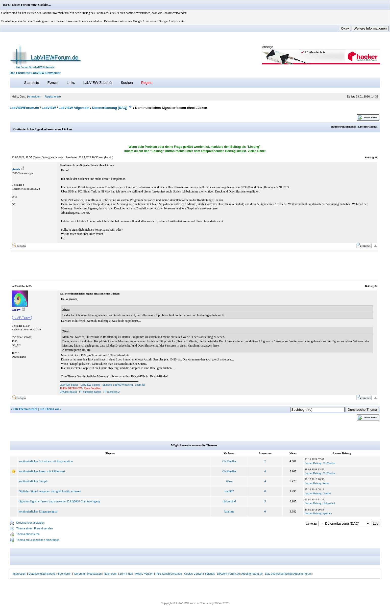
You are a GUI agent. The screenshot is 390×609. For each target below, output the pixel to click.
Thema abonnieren (28, 533)
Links (71, 83)
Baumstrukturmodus (343, 126)
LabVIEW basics (69, 384)
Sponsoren (64, 573)
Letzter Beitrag (313, 463)
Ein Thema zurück (25, 409)
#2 (375, 285)
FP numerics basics (90, 392)
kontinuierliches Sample (33, 481)
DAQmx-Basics (68, 392)
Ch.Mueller (229, 461)
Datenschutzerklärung (42, 573)
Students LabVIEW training (118, 384)
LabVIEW (49, 108)
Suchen (127, 83)
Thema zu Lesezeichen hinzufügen (38, 539)
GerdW (327, 493)
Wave (229, 481)
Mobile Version (144, 573)
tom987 (229, 491)
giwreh (107, 157)
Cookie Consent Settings (199, 573)
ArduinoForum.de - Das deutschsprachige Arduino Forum (276, 573)
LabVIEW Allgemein (74, 108)
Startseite (31, 83)
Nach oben (110, 573)
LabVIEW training (90, 384)
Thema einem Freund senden (34, 528)
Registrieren (52, 96)
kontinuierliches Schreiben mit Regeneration (46, 461)
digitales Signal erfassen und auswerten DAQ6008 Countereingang (59, 501)
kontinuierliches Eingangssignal (38, 511)
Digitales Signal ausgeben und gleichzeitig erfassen (50, 491)
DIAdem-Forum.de (228, 573)
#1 (375, 157)
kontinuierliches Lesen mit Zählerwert (42, 471)
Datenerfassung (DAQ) (109, 108)
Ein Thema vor (49, 409)
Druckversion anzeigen (30, 522)
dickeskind (229, 501)
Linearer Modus (367, 126)
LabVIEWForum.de (24, 108)
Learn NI (140, 384)
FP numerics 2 (111, 392)
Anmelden (34, 96)
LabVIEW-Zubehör (98, 83)
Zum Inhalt (126, 573)
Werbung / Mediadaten (88, 573)
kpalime (229, 511)
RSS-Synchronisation (169, 573)
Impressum (19, 573)
